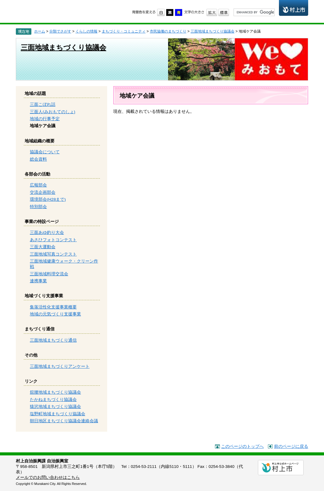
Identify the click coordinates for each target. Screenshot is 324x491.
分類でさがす (60, 31)
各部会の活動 (37, 174)
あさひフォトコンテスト (53, 240)
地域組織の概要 (40, 141)
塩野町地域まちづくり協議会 (57, 414)
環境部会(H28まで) (48, 199)
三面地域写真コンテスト (53, 254)
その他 (31, 355)
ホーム (39, 31)
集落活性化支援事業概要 (53, 307)
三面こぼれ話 (42, 104)
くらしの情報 (86, 31)
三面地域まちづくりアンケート (60, 366)
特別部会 (38, 206)
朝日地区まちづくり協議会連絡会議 (64, 421)
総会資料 (38, 159)
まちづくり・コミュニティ (124, 31)
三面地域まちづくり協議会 (212, 31)
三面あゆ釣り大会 (47, 232)
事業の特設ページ (42, 221)
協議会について (45, 152)
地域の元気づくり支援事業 (55, 314)
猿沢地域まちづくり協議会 (55, 406)
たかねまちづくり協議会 (53, 399)
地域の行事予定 (45, 119)
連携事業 (38, 281)
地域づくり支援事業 (44, 296)
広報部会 (38, 185)
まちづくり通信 (40, 329)
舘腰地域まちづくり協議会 (55, 392)
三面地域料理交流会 (49, 274)
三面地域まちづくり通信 (53, 340)
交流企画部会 (42, 192)
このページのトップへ (242, 446)
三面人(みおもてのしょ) (52, 112)
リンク (31, 381)
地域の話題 (35, 93)
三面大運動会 (42, 247)
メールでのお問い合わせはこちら (48, 477)
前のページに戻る (291, 446)
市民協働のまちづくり (63, 11)
